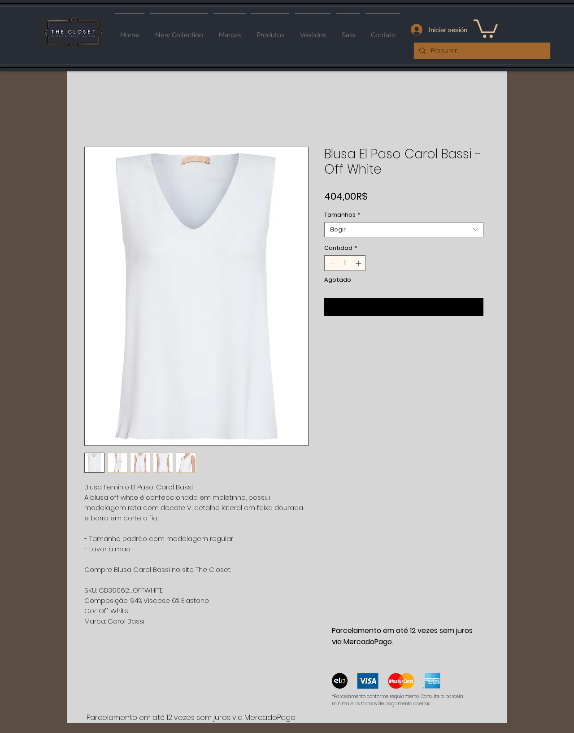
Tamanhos (342, 214)
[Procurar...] (481, 51)
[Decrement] (331, 263)
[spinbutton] (345, 263)
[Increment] (359, 263)
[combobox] (403, 229)
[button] (486, 27)
